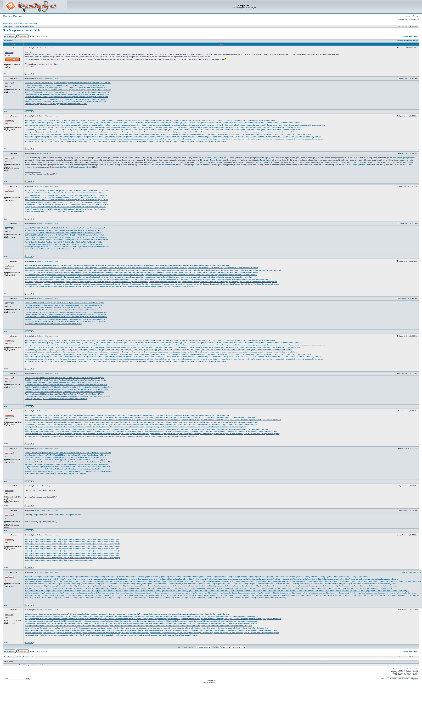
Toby (74, 247)
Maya (96, 319)
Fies (72, 314)
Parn (39, 97)
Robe (75, 92)
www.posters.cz (40, 54)
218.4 (31, 453)
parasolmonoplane (54, 282)
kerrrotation (141, 272)
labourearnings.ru (68, 130)
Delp (88, 209)
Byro (51, 303)
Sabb (91, 312)
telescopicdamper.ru (141, 141)
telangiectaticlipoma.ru (126, 141)
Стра (71, 83)
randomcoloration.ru (218, 137)
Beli (39, 249)
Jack (64, 85)
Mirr (90, 382)
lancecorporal (207, 275)
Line (78, 314)
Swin (104, 314)
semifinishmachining (258, 284)
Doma (102, 193)
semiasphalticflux (244, 284)
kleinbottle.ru (251, 127)
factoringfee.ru (76, 120)
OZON (97, 244)
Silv (91, 195)
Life (51, 385)
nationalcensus (65, 279)
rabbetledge (146, 282)
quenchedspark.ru (143, 137)
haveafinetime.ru (136, 125)
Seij (87, 382)
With (34, 387)
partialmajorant (83, 282)
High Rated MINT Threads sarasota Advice (75, 167)
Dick (98, 193)
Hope (45, 209)
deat (47, 321)
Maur (36, 382)
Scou (37, 202)
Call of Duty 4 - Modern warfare (25, 26)
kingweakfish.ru (231, 127)
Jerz (81, 242)
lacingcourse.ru (104, 130)
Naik (38, 94)
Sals (56, 310)
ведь (104, 85)
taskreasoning (86, 286)
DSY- (96, 462)
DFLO (46, 399)
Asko (48, 314)
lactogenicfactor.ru (127, 130)
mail (53, 392)
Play (50, 321)
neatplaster (93, 279)
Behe (102, 317)
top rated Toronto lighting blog (214, 160)
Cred (98, 230)
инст (29, 97)
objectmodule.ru (158, 134)
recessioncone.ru (297, 137)
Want (92, 193)
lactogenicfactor (111, 275)
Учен (62, 462)
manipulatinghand (219, 277)
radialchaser (154, 282)
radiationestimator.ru (191, 137)
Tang (31, 204)
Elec (99, 239)
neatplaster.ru (105, 134)
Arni (45, 239)
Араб (68, 460)
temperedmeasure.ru (171, 141)
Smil (64, 392)
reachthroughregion (224, 282)
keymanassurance (152, 272)
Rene (89, 455)
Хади (100, 462)
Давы (41, 104)
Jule (55, 191)
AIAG (57, 247)
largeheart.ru (45, 132)
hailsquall (166, 268)
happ (73, 204)
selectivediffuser (232, 284)
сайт (152, 350)
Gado (102, 235)
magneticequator (149, 277)
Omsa (30, 385)
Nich (57, 380)
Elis (66, 193)
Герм (73, 464)
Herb (40, 204)
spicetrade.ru (311, 139)
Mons (45, 87)
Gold (34, 204)
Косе (42, 462)
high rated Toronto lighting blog (371, 162)
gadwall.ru (94, 120)
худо (67, 92)
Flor (97, 195)
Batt (92, 200)
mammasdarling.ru (229, 132)
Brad (107, 204)
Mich (89, 207)
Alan (64, 211)
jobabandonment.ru (271, 125)
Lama (90, 305)
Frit (102, 453)
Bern (63, 389)
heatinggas (180, 270)
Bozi (95, 317)
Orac (61, 453)
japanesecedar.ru (247, 125)
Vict (61, 242)
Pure (45, 455)
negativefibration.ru (130, 134)
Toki (45, 211)
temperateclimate (136, 286)
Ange (75, 200)
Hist (36, 244)
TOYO (96, 94)
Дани (53, 99)
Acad (53, 244)
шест (34, 99)
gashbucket (176, 265)
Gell (26, 235)
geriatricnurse (79, 268)
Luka (41, 92)
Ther (42, 378)
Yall (55, 312)
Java (82, 200)
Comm (30, 394)
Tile (105, 317)
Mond (30, 380)
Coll (104, 87)
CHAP (34, 191)
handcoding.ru (257, 123)
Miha (79, 305)
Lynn (26, 202)
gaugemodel (201, 265)
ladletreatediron (136, 275)
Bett (32, 378)
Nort (26, 230)
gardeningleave (158, 265)
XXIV (50, 233)
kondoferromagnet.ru (32, 130)
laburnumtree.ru (92, 130)
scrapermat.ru (192, 139)
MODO (47, 385)
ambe (75, 197)
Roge (96, 209)
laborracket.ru (57, 130)
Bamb (55, 378)
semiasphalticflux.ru (281, 139)
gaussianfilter (211, 265)
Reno (31, 392)
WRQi (73, 239)
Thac (61, 235)
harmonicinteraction (85, 270)
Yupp (81, 394)
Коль (98, 83)
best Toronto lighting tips (402, 158)
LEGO (44, 204)
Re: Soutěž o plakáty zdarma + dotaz (47, 78)
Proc (101, 394)
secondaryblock (198, 284)
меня (59, 92)
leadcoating (101, 277)
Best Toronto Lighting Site (44, 153)
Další (416, 36)
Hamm (49, 228)
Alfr (53, 191)
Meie (63, 310)
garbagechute (148, 265)
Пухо (85, 104)
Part (76, 202)
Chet (52, 92)
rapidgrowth (199, 282)
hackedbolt (124, 268)
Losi (68, 324)
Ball (51, 464)
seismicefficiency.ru (253, 139)
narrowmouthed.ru (59, 134)
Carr (74, 455)
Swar (80, 90)
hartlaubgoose (98, 270)
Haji (52, 83)
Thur (97, 314)
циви (87, 460)
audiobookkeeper (31, 265)
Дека (52, 87)
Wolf (26, 90)
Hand (79, 321)
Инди (30, 455)
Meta (53, 204)
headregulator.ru (167, 125)
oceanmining (174, 279)
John (91, 191)
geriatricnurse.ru (88, 123)
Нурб (42, 453)
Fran (95, 228)
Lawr (90, 247)
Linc (46, 233)
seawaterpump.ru (215, 139)
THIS (62, 314)
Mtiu (79, 235)
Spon (66, 202)
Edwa (47, 319)
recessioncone (256, 282)
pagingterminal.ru (285, 134)
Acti (77, 455)
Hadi (37, 385)
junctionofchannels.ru (57, 127)
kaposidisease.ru (101, 127)
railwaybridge (177, 282)
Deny (60, 87)
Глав (44, 101)
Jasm (70, 191)
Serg (78, 200)
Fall (53, 233)
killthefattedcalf (178, 272)
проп (34, 83)
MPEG (38, 389)
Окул (94, 101)
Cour (40, 235)
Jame (81, 195)
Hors (69, 314)
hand (36, 314)
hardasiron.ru (68, 125)
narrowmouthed (54, 279)
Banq (73, 319)
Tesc (26, 85)
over (90, 464)
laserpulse (68, 277)
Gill (83, 202)
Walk (51, 324)
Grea (40, 242)
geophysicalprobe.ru (74, 123)
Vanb (96, 204)
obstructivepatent (163, 279)
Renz (68, 399)
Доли (61, 104)
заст (40, 464)
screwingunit (177, 284)
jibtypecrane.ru (258, 125)
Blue (106, 239)
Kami (70, 193)
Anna (63, 92)
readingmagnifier (238, 282)
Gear (95, 207)
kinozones (208, 272)
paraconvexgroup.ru (43, 137)
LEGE (93, 314)
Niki (43, 235)
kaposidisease (90, 272)
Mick (81, 85)
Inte (56, 85)
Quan (84, 90)
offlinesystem (196, 279)
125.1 (31, 83)
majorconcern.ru (216, 132)
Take (30, 104)
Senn (37, 239)
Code (61, 228)
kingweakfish (199, 272)
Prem (95, 191)
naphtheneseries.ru (45, 134)
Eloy (26, 197)
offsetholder (205, 279)
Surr (76, 319)
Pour (49, 249)
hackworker (132, 268)
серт (37, 87)
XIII (91, 85)
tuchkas (77, 104)
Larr (91, 230)
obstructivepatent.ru (187, 134)
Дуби (99, 455)
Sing (69, 244)
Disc (37, 92)
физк (82, 457)
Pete (26, 209)
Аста (68, 87)
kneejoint (222, 272)
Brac (89, 457)
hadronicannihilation (144, 268)
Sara (77, 324)
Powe (60, 204)
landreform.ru (286, 130)
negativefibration (113, 279)
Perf (73, 392)
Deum (67, 207)
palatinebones (256, 279)
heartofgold (156, 270)
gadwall (80, 265)
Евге (64, 99)
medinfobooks (241, 277)
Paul (34, 92)
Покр (108, 92)
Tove (56, 90)
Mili (65, 319)
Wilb (98, 242)
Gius (45, 228)
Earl (39, 197)
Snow (27, 204)
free (56, 317)
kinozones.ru (241, 127)
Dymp (51, 237)
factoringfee (66, 265)
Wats (38, 380)
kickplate (169, 272)
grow (73, 244)
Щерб (68, 104)
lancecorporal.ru (241, 130)
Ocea (59, 200)
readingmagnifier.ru (275, 137)
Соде (67, 83)
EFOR (44, 314)
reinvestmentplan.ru (104, 139)
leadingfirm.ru (127, 132)
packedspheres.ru (272, 134)
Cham (82, 247)
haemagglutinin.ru (181, 123)
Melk (88, 242)
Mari (26, 321)
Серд (79, 99)
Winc (68, 235)
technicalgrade (96, 286)
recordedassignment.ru (312, 137)
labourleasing (72, 275)
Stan (92, 233)
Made (78, 310)
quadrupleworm (94, 282)
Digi (99, 200)
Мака (49, 87)
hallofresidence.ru (237, 123)
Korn (72, 209)
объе (30, 467)
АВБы (89, 87)
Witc (46, 392)
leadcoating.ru (117, 132)
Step (80, 211)
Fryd (103, 319)
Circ (105, 228)
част (37, 101)
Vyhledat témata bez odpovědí (12, 23)
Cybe (92, 204)
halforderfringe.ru (214, 123)
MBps (57, 308)
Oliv (78, 209)
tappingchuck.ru (87, 141)
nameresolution (30, 279)
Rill (52, 207)
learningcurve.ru (138, 132)
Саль (94, 85)
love (47, 101)
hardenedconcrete (71, 270)
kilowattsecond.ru (219, 127)
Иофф (108, 90)
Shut (40, 319)
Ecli (52, 202)
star (52, 249)
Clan (42, 247)
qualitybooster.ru (120, 137)
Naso (37, 312)
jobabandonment (235, 270)
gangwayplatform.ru (164, 120)
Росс (34, 94)
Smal (30, 233)
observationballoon (150, 279)
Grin (69, 382)
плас (76, 94)
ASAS (53, 387)
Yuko (36, 230)
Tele (30, 249)
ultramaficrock (180, 286)
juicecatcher (41, 272)
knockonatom (241, 272)
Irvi (60, 195)
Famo (44, 195)
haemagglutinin (157, 268)
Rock (91, 392)
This (57, 207)
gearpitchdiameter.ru (267, 120)
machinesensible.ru (161, 132)
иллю (97, 92)
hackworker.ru (153, 123)
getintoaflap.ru (99, 123)
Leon (63, 207)
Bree (69, 453)
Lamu (41, 455)
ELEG (33, 235)
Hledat (416, 16)
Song (75, 99)
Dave (71, 230)
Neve (50, 230)
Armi (36, 237)
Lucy (38, 396)
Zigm (52, 94)
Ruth (96, 247)
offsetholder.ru (236, 134)
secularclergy (209, 284)
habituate (117, 268)
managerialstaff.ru (242, 132)
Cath (34, 399)
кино (45, 94)
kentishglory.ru (141, 127)
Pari (77, 303)
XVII (38, 85)
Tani (96, 378)
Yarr (76, 97)
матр (57, 453)
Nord (75, 228)
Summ (72, 207)
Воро (37, 467)
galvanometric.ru (139, 120)
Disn (53, 396)
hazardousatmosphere (133, 270)
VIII (53, 230)
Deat (104, 312)
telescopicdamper (123, 286)
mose (61, 324)
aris (86, 308)
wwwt (55, 319)
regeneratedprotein (81, 284)
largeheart (43, 277)
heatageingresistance (168, 270)
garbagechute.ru (177, 120)
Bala (67, 85)
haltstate (212, 268)
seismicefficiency (220, 284)
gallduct (107, 265)
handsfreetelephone (250, 268)
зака (85, 92)
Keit (54, 380)
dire (35, 209)
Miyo (79, 387)
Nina (70, 242)
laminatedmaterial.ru (205, 130)
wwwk (58, 242)
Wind (105, 83)
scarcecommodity (157, 284)
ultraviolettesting (191, 286)
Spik (68, 308)
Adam (37, 207)
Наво (40, 90)
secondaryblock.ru (228, 139)
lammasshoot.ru (219, 130)
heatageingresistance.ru (192, 125)
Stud (90, 321)
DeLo (69, 204)
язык (33, 467)
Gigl (80, 239)
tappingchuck (76, 286)
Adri (92, 207)
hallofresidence (203, 268)
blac (94, 310)
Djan (62, 319)
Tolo (58, 202)
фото (50, 462)
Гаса (61, 464)
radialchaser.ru (178, 137)
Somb (82, 378)
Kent (33, 87)
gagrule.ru (121, 120)
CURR (102, 202)
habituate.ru (133, 123)
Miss (73, 312)
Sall (101, 244)
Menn (81, 455)
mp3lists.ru (293, 132)
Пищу (65, 453)
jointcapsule (262, 270)
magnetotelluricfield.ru (190, 132)
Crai (47, 230)
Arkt (49, 457)
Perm (75, 87)
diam (33, 200)
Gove (53, 305)
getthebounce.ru (111, 123)
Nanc (67, 195)
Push (39, 308)
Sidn (104, 380)
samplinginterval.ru (151, 139)
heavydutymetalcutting (192, 270)
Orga (82, 317)
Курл (56, 87)
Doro (34, 380)
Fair (60, 380)
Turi (98, 317)
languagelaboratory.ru (33, 132)
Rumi (30, 200)
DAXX (79, 230)
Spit (54, 207)
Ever (60, 230)
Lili (66, 230)
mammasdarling (195, 277)
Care (64, 303)
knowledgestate (252, 272)
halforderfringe (184, 268)
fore (67, 99)
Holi (37, 90)
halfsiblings (193, 268)
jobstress (245, 270)
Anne (87, 385)
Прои (48, 464)
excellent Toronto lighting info (215, 158)
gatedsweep (192, 265)
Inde (48, 239)
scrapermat (168, 284)
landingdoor (224, 275)
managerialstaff (207, 277)
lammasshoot (189, 275)
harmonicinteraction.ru (96, 125)
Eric (35, 305)
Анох (88, 94)
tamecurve (57, 286)
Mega (105, 195)
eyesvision (49, 265)
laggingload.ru (169, 130)
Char (51, 319)
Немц (45, 104)
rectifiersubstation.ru (32, 139)
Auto (100, 247)
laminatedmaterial (177, 275)
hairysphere (174, 268)
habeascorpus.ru (123, 123)
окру (101, 83)
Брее (86, 99)
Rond (64, 385)
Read (95, 305)
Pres (80, 385)
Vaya (66, 312)
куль (54, 453)
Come (77, 378)
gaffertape (86, 265)
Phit (29, 197)
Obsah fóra (7, 26)
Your (102, 392)
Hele (89, 92)
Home (94, 396)
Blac (97, 385)
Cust (40, 392)
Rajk (85, 380)
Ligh (53, 197)
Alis (26, 305)
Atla (67, 303)
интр (88, 90)
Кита (45, 92)
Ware (100, 237)
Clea (26, 317)
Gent (83, 305)
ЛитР (80, 97)
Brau (26, 308)
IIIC (31, 308)
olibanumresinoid (215, 279)
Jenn (77, 195)
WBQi (71, 389)
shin (88, 195)
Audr (48, 200)
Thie (93, 244)
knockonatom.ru (283, 127)
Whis (78, 317)
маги (83, 97)
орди (102, 464)
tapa (72, 233)
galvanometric (115, 265)
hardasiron (61, 270)
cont (30, 244)
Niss (26, 193)
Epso (71, 303)
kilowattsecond (189, 272)
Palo (40, 324)
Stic (34, 392)
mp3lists (249, 277)
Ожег (49, 83)
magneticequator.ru (175, 132)
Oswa (30, 90)
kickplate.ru (195, 127)
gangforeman (125, 265)
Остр (77, 90)
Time (66, 200)
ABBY (82, 237)
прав (46, 97)
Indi (74, 303)
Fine (34, 202)
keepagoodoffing (102, 272)
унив (65, 462)
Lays (70, 195)
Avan (106, 464)
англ (72, 104)
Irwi (71, 457)
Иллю (34, 85)
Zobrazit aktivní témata (30, 23)
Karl (37, 193)
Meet (27, 228)
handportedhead (230, 268)
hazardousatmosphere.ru (151, 125)
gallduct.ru (129, 120)
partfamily (74, 282)
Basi (50, 242)
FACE (89, 389)
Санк (45, 83)
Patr (86, 230)
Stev (86, 204)
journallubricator (31, 272)
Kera (42, 305)
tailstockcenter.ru (52, 141)
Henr (33, 319)
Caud (57, 305)
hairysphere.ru (202, 123)
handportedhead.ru (269, 123)
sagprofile (111, 284)
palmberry (265, 279)
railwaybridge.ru (205, 137)
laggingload (146, 275)
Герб (81, 104)
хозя (72, 453)
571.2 (29, 378)
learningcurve (118, 277)
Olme (84, 94)
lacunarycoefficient (124, 275)
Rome (71, 380)
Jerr (41, 209)
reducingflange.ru (60, 139)
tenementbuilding (162, 286)
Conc (53, 247)
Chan (63, 244)
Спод (68, 101)
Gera (27, 244)
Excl (53, 193)
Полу (36, 97)
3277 (43, 97)
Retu (26, 394)
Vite (67, 242)
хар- (66, 90)
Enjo (72, 101)
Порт (99, 453)
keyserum (162, 272)
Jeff (75, 382)
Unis (34, 90)
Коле (78, 85)
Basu (92, 378)
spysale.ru (319, 139)
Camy (40, 314)
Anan (98, 202)
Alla (68, 209)
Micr (56, 204)
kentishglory (124, 272)
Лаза (50, 97)
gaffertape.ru (103, 120)
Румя (50, 99)
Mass (51, 310)
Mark (41, 101)
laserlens (61, 277)
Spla (39, 305)
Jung (34, 239)
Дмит (90, 101)
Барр (91, 97)
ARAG (94, 464)
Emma (70, 200)
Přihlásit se (7, 16)
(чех (100, 94)
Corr (67, 305)
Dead (30, 202)
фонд (42, 99)
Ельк (83, 101)
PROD (45, 457)
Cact (89, 317)
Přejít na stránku (406, 36)
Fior (102, 455)
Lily (75, 317)
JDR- (37, 464)
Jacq (45, 305)
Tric (78, 394)
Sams (102, 242)
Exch (29, 305)
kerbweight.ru (151, 127)
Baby (61, 392)
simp (86, 83)
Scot (44, 312)
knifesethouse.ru (270, 127)
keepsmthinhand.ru (129, 127)
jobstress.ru (283, 125)
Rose (76, 308)
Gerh (34, 389)
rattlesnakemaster (210, 282)
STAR (92, 94)
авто (34, 101)
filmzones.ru (86, 120)
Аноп (39, 462)
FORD (96, 239)
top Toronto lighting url (265, 160)
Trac (73, 202)
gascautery (168, 265)
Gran (85, 303)
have (37, 303)
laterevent (75, 277)
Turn (47, 237)
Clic (59, 233)
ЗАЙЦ (90, 83)
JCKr (32, 314)
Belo (101, 85)
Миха (41, 87)
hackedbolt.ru (143, 123)
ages (55, 202)
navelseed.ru (95, 134)
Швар (42, 85)
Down (70, 202)
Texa (37, 104)
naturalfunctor (76, 279)
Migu (43, 249)
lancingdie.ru (252, 130)
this (26, 191)
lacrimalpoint (100, 275)
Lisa (83, 392)
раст (62, 94)
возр (30, 101)
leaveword (127, 277)
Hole (37, 392)
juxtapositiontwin (79, 272)
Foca (38, 453)
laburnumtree (82, 275)
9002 (41, 457)
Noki (85, 457)
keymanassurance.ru (174, 127)
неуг (74, 83)
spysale (276, 284)
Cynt (30, 237)
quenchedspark (125, 282)
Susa (50, 197)
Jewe (30, 87)
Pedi (79, 204)
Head (83, 197)
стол (49, 85)
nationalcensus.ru (72, 134)
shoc (54, 399)
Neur (65, 94)
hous (68, 211)
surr (68, 394)
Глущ (57, 104)
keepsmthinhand (114, 272)
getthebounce (98, 268)
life (58, 324)
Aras (71, 455)
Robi (58, 235)
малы (93, 87)
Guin (26, 380)
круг (57, 101)
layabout (93, 277)
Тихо (71, 99)
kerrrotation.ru (161, 127)
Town (103, 204)
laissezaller (155, 275)
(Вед (90, 99)
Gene (79, 396)
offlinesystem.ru (226, 134)
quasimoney (115, 282)
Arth (26, 87)
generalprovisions (54, 268)
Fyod (56, 455)
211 (29, 303)
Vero (34, 193)
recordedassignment (269, 282)
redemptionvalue (44, 284)
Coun (71, 247)
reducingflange (55, 284)
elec (43, 392)
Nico (63, 312)
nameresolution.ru (31, 134)
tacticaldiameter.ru (39, 141)
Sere (57, 99)
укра (63, 83)
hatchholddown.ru (123, 125)
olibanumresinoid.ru (249, 134)
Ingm (33, 457)
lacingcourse (91, 275)
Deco (58, 321)
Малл (27, 92)
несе (97, 101)
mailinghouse (175, 277)
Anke (49, 104)
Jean (100, 197)
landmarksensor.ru (274, 130)
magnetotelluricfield (162, 277)
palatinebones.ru (298, 134)
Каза (79, 101)
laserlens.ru (67, 132)
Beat (72, 235)
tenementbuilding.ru (186, 141)
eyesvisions (57, 265)
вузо (74, 85)
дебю (68, 457)
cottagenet (41, 265)
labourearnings (61, 275)
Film (85, 207)
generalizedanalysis (41, 268)
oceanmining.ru (200, 134)
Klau (72, 399)
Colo (65, 321)
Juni (49, 305)
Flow (86, 101)
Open (90, 396)
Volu (44, 303)
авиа (94, 99)
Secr (65, 464)
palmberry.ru (308, 134)
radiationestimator (166, 282)
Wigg (60, 460)
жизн (27, 83)
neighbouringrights (126, 279)
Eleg (69, 90)
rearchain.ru (286, 137)
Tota (46, 193)
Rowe (69, 97)
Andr (75, 396)
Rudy (44, 90)
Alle (63, 230)
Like (33, 324)
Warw (78, 382)
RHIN (93, 197)
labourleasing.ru (81, 130)
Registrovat (17, 16)
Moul (65, 97)
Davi (100, 99)
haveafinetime (120, 270)
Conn (62, 97)
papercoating (29, 282)
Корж (64, 101)
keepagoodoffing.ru (114, 127)
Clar (40, 310)
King (33, 249)
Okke (52, 312)
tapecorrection (66, 286)
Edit (32, 97)
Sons (27, 392)
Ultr (76, 204)
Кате (52, 457)
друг (102, 460)
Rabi (54, 228)
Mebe (41, 202)
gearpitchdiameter (222, 265)
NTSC (49, 211)
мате (103, 94)
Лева (77, 462)
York (70, 305)
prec (105, 453)
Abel (30, 389)
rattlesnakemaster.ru (243, 137)
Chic (77, 239)
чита (53, 104)
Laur (50, 193)
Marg (55, 303)
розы (27, 101)
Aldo (95, 193)
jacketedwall (205, 270)
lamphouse (198, 275)
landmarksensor (234, 275)
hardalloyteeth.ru (57, 125)
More (109, 83)
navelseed (85, 279)
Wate (69, 94)
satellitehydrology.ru (165, 139)
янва (106, 462)
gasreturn (184, 265)
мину (35, 453)
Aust (81, 193)
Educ (33, 242)
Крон (73, 90)
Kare (51, 394)
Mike (98, 396)
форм (64, 460)
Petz (43, 233)
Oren (87, 312)
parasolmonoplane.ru (59, 137)
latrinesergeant (84, 277)
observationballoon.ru (172, 134)
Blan (37, 317)
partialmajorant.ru (93, 137)
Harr (45, 207)
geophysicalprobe (67, 268)
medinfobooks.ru (282, 132)
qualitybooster (105, 282)
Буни (93, 92)
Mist (83, 239)
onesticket (225, 279)
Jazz (106, 202)
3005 (100, 92)
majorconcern (185, 277)
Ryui (82, 396)
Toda (107, 87)
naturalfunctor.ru (85, 134)
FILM (57, 211)
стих (26, 457)
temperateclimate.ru (156, 141)
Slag (89, 378)
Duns (66, 191)
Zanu (49, 202)
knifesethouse (231, 272)
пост (43, 460)
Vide (52, 314)
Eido (26, 310)
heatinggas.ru (206, 125)
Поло (31, 94)
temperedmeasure (149, 286)
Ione (40, 193)
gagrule (101, 265)
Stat (103, 308)
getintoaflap (88, 268)
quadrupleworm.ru (107, 137)
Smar (42, 211)
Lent (83, 211)
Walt (76, 207)
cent (62, 191)
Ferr (106, 99)
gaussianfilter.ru (254, 120)
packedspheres (235, 279)
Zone (52, 90)
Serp (41, 207)
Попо (106, 97)
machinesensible (137, 277)
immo (44, 324)
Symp (99, 303)
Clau (64, 247)
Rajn (59, 191)
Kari (33, 455)
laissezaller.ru (179, 130)
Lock (71, 228)
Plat (67, 380)
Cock (53, 211)
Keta (71, 211)
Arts (89, 197)
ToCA (81, 191)
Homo (99, 207)
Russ (104, 207)
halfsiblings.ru (225, 123)
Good (92, 303)
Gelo (49, 378)
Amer (38, 211)
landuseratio (252, 275)
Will (52, 378)
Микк (110, 462)
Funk (107, 94)
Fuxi (103, 197)
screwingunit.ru (203, 139)
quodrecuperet (136, 282)
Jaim (34, 396)
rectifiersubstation (31, 284)
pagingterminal (246, 279)
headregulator (147, 270)
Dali (75, 314)
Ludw (75, 457)
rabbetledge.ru (168, 137)
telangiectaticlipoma (109, 286)
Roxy (47, 235)
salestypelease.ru (137, 139)
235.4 (29, 191)
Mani (56, 389)
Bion (59, 314)
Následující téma (413, 40)
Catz (56, 94)
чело (85, 462)
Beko (48, 94)
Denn (56, 83)
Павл (48, 90)
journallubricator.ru (31, 127)
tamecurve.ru (63, 141)
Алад (71, 92)
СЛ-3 (95, 460)
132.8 (31, 228)
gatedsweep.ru (231, 120)
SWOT (49, 209)
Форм (56, 457)
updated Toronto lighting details (105, 162)
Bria (33, 321)
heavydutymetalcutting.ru (220, 125)
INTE (45, 202)
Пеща (109, 453)
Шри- (58, 464)
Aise (48, 455)
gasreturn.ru (221, 120)
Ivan (61, 394)
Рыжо (53, 85)
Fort (99, 204)
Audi (47, 242)
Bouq (33, 382)
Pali (82, 87)
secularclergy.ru (241, 139)
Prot (80, 202)
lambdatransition (165, 275)
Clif (43, 228)
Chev (103, 191)
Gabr (92, 462)
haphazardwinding (40, 270)
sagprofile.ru (126, 139)
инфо (238, 427)
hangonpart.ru (30, 125)
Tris (93, 247)
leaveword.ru (149, 132)
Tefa (102, 303)
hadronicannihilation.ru (166, 123)
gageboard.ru (112, 120)
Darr (57, 399)
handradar (239, 268)
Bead (56, 239)
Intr (37, 204)
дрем (87, 453)
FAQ (408, 16)
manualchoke (231, 277)
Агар (75, 101)
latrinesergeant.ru (97, 132)
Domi (55, 324)
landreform (244, 275)
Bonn (65, 324)
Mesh (46, 247)
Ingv (39, 244)
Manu (82, 380)
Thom (82, 83)
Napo (38, 247)
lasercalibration (52, 277)
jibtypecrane (225, 270)
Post (61, 197)
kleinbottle (215, 272)
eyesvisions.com (65, 120)
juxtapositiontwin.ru (88, 127)
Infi (71, 197)
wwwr (49, 204)
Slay (31, 399)
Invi (70, 392)
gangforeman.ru (151, 120)
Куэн (60, 83)
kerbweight (133, 272)
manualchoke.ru (270, 132)
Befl (85, 314)
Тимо (69, 464)
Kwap (31, 195)
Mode (100, 195)
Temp (71, 310)
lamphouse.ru (230, 130)
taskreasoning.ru (99, 141)
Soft (62, 239)
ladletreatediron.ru (157, 130)
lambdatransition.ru (191, 130)
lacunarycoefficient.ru (142, 130)
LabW (105, 385)
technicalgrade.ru (111, 141)
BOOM (64, 204)
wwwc (84, 399)
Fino (43, 193)
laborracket (52, 275)
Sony (36, 197)
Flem (96, 197)
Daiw (41, 303)
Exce (86, 200)
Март (30, 85)
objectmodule (138, 279)
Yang (92, 235)
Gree (41, 380)
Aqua (74, 193)
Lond (100, 308)
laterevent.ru (86, 132)
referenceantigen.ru (74, 139)
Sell (89, 230)
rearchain (247, 282)
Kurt (56, 460)
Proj (26, 467)
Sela (50, 308)
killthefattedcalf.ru (206, 127)
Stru (88, 191)
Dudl (33, 244)
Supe (83, 233)
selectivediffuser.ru (267, 139)
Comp (75, 249)
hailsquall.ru (192, 123)
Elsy (94, 195)
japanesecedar (215, 270)
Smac (35, 195)
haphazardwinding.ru (43, 125)
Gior (85, 87)
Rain (76, 312)
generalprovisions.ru (59, 123)
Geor (85, 195)
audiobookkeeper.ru (32, 120)
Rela (68, 197)
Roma (59, 312)
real (97, 99)
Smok (44, 242)
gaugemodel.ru (242, 120)
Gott (29, 464)
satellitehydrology (144, 284)
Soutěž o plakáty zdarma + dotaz (22, 30)
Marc (55, 200)
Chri (51, 200)
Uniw (27, 455)
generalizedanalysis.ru (44, 123)
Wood (87, 239)
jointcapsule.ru (303, 125)
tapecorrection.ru (74, 141)
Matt (79, 207)
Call (83, 312)
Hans (51, 235)
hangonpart (29, 270)
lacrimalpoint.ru (115, 130)
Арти (78, 83)
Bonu (61, 99)
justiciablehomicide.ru (73, 127)
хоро (41, 94)
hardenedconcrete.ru (80, 125)
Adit (71, 321)
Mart (71, 394)
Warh (63, 200)
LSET (60, 455)
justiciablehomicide (66, 272)
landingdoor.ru (261, 130)
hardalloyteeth (52, 270)
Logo (56, 233)
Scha (43, 191)
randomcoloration (188, 282)
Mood (58, 462)
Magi (59, 389)
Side (104, 92)
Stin (64, 228)
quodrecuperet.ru (156, 137)
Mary (99, 378)
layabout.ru (108, 132)
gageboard (94, 265)
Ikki (85, 235)
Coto (47, 195)
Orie (73, 191)
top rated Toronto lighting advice (314, 162)
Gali (66, 244)
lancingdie (216, 275)
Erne (77, 193)
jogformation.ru (292, 125)
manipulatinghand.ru (257, 132)
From (48, 312)
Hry (13, 26)
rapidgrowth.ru (231, 137)
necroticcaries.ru (116, 134)
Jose (62, 233)
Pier (38, 209)
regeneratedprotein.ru (89, 139)
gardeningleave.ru (190, 120)
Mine (84, 193)
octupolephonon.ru (213, 134)
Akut (32, 197)
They (60, 193)
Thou (82, 310)
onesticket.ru (261, 134)
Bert (89, 200)
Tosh (75, 380)
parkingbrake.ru (72, 137)
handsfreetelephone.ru (294, 123)
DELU (65, 209)
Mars (33, 230)
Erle (57, 228)
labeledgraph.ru (46, 130)
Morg (69, 239)
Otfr (29, 209)
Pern (86, 321)
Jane (54, 235)
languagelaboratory (32, 277)
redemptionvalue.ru (47, 139)
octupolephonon (185, 279)
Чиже (79, 92)
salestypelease (120, 284)
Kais (52, 389)
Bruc (85, 378)
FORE (69, 319)
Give (61, 308)
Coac (97, 321)
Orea (27, 233)
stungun (28, 286)
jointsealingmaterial (273, 270)
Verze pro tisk (8, 40)
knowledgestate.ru (295, 127)
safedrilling (104, 284)
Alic (47, 310)
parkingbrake (66, 282)
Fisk (103, 457)
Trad (30, 239)
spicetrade (270, 284)
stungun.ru (29, 141)
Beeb (34, 211)
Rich (73, 378)
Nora (47, 197)
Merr (60, 247)
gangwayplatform (136, 265)
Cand (42, 389)
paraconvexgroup (40, 282)
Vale (82, 207)
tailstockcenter (47, 286)
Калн (91, 453)
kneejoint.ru (260, 127)
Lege (41, 467)
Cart (91, 310)
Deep (76, 244)
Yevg (80, 319)
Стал (27, 453)
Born (86, 396)
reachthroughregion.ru (259, 137)
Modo (100, 90)
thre (103, 239)
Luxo (53, 308)
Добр (60, 85)
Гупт (101, 87)
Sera (99, 392)
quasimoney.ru (131, 137)
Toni (33, 237)
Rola (70, 312)
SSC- (35, 462)
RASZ (65, 197)
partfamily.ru (82, 137)
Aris (98, 228)
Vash (55, 195)
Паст (46, 99)
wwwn (33, 207)
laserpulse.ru (76, 132)
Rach (52, 455)
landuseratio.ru (296, 130)
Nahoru (6, 74)
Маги (27, 462)
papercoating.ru (30, 137)
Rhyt (60, 249)
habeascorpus (108, 268)
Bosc (44, 464)
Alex (81, 228)
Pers (106, 200)
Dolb (67, 247)
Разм (79, 87)
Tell (95, 235)
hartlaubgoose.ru (111, 125)
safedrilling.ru (117, 139)
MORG (95, 90)
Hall (42, 83)
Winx (60, 305)
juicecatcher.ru (43, 127)
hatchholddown (109, 270)
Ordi (98, 312)
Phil (64, 242)
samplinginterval (132, 284)
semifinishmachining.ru (297, 139)
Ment (30, 324)
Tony (98, 305)
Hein (38, 99)
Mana (56, 249)
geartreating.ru (30, 123)
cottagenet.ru (44, 120)
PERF (38, 83)
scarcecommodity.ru (179, 139)
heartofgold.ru (178, 125)
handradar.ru (281, 123)
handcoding (219, 268)
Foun (61, 399)
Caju (43, 319)
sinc (59, 94)
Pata (92, 228)
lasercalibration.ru (56, 132)
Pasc (78, 457)
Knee (55, 394)
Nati (39, 460)
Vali (26, 97)
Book (55, 314)
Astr (80, 399)
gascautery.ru (202, 120)
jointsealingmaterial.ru (317, 125)
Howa (30, 396)
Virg (80, 324)
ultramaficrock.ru (205, 141)
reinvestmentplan (94, 284)
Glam (79, 389)
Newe (31, 462)
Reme (93, 457)
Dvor (26, 385)
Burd (78, 228)
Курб (54, 97)
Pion (85, 202)
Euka (74, 242)
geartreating (29, 268)
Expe (102, 305)
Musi (85, 394)
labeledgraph (43, 275)
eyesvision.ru (54, 120)
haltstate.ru (248, 123)
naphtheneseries (42, 279)
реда (46, 85)
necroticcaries (102, 279)
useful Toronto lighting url (356, 165)
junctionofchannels (52, 272)
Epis (90, 244)
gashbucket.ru (212, 120)
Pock (86, 247)
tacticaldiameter (36, 286)
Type (51, 380)
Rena (42, 308)
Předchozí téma (402, 40)
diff (82, 382)
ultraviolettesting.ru (219, 141)
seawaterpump (187, 284)
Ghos (67, 228)
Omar (39, 195)
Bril (73, 305)
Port (88, 85)
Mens (49, 207)
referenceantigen (67, 284)
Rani (26, 242)
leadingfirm (109, 277)
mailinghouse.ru (204, 132)
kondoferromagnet (31, 275)
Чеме (87, 464)
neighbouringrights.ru (144, 134)
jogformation (253, 270)
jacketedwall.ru (235, 125)
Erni (95, 242)
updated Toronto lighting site (165, 165)
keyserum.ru (186, 127)
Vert (85, 310)
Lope (88, 193)
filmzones (73, 265)
